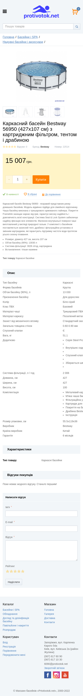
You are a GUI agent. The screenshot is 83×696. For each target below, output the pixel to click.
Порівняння (9, 650)
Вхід (5, 642)
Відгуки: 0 (22, 147)
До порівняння (53, 194)
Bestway (45, 147)
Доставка (49, 618)
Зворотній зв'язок (54, 668)
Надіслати (14, 582)
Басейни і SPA (28, 37)
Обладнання (10, 613)
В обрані (32, 194)
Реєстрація (9, 646)
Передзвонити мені (14, 654)
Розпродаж (9, 629)
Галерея (49, 613)
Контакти (49, 622)
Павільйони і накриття (16, 625)
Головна (8, 37)
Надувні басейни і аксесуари (23, 42)
